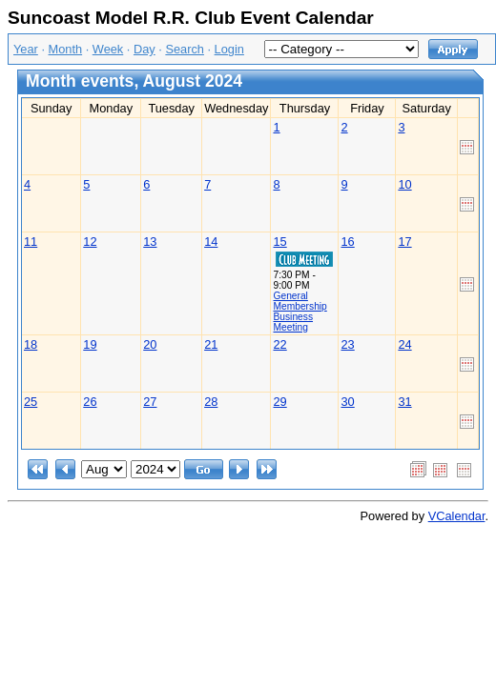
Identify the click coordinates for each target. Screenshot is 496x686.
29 (279, 401)
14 (210, 241)
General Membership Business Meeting (299, 312)
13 (149, 241)
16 (347, 241)
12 (89, 241)
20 (149, 344)
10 (404, 184)
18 (30, 344)
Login (229, 49)
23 (347, 344)
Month (66, 49)
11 (30, 241)
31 (404, 401)
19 (89, 344)
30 (347, 401)
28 (210, 401)
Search (184, 49)
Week (108, 49)
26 (89, 401)
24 (404, 344)
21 (210, 344)
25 (30, 401)
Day (144, 49)
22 (279, 344)
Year (25, 49)
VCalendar (457, 516)
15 (279, 241)
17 (404, 241)
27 (149, 401)
